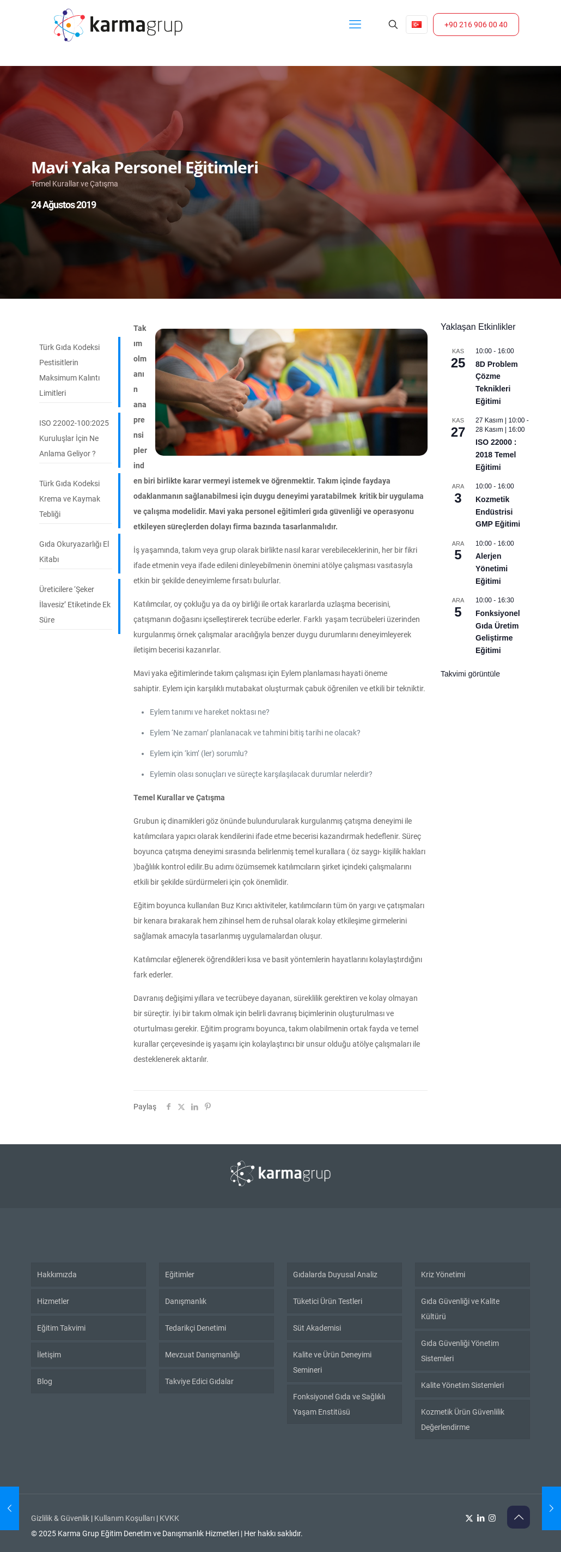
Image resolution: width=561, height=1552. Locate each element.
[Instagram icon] (492, 1518)
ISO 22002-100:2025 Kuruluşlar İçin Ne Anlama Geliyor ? (74, 438)
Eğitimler (179, 1274)
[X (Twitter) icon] (469, 1518)
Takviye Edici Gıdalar (199, 1381)
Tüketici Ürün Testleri (327, 1301)
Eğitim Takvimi (61, 1328)
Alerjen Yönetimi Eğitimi (491, 568)
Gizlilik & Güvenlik (60, 1518)
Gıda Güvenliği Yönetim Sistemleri (460, 1351)
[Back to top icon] (518, 1517)
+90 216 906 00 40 (476, 24)
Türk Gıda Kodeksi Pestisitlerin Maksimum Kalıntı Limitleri (69, 370)
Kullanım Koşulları (124, 1518)
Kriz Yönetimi (443, 1274)
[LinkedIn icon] (481, 1518)
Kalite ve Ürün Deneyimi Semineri (332, 1362)
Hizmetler (53, 1301)
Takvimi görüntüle (470, 673)
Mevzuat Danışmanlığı (202, 1354)
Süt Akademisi (317, 1328)
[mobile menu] (355, 24)
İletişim (49, 1354)
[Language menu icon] (417, 24)
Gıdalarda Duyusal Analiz (335, 1274)
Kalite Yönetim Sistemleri (462, 1385)
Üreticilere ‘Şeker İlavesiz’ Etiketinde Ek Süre (75, 604)
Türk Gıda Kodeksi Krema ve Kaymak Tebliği (69, 498)
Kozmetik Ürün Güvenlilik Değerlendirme (462, 1420)
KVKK (169, 1518)
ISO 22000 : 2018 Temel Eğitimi (496, 454)
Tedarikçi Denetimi (195, 1328)
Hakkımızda (57, 1274)
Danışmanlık (185, 1301)
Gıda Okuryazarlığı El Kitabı (74, 552)
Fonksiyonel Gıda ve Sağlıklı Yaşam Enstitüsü (339, 1404)
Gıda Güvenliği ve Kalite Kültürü (460, 1309)
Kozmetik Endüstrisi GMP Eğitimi (497, 511)
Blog (44, 1381)
